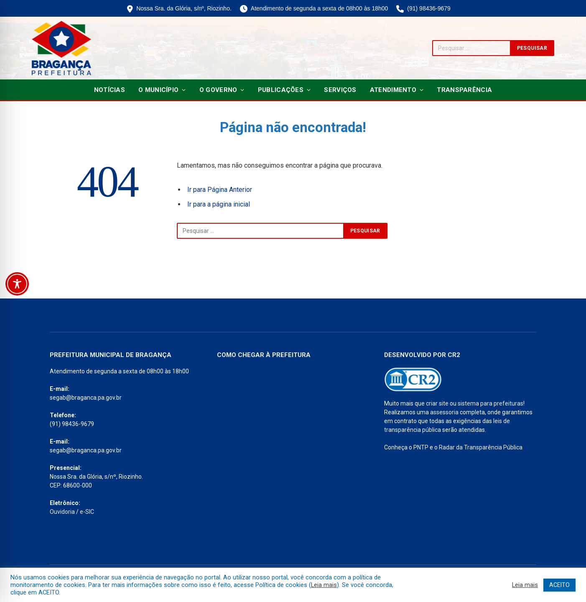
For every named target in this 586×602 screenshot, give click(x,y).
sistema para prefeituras (490, 403)
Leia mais (324, 585)
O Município (158, 90)
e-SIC (87, 511)
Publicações (280, 90)
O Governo (218, 90)
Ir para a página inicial (218, 204)
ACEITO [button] (559, 585)
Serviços (340, 90)
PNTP (420, 447)
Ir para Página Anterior (219, 190)
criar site (437, 403)
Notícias (109, 90)
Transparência (464, 90)
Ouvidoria (62, 511)
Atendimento (393, 90)
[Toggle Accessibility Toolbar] (17, 284)
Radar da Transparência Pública (480, 447)
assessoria (444, 412)
